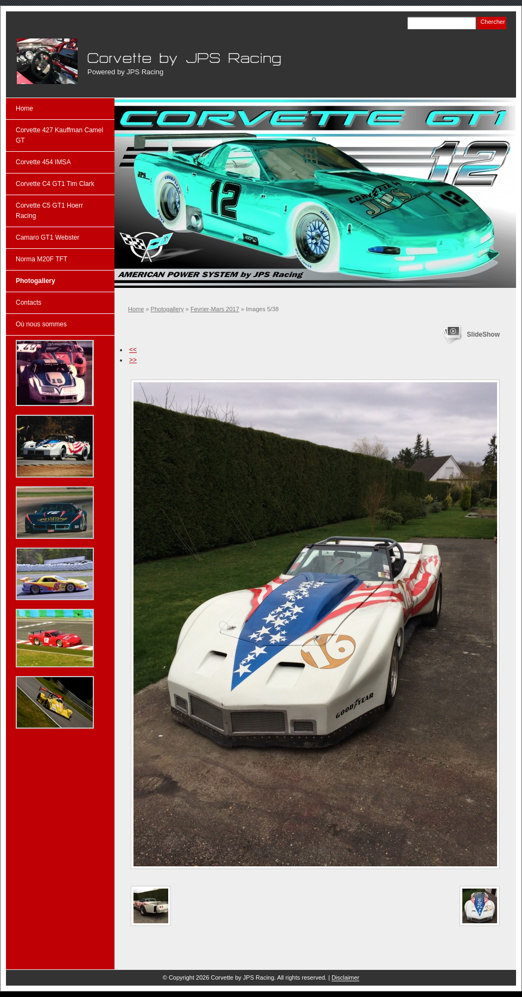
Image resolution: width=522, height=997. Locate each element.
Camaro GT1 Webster (47, 237)
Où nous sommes (41, 324)
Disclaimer (345, 977)
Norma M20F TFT (41, 259)
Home (136, 309)
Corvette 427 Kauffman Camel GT (59, 135)
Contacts (28, 302)
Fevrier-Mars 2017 (214, 309)
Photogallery (167, 309)
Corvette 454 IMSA (43, 162)
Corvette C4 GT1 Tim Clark (55, 184)
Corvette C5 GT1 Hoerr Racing (49, 211)
